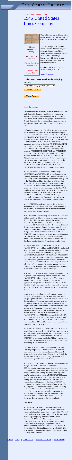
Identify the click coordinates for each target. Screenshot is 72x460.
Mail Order (59, 439)
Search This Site (43, 439)
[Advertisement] (11, 54)
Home (10, 439)
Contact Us (28, 439)
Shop (17, 439)
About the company (47, 74)
